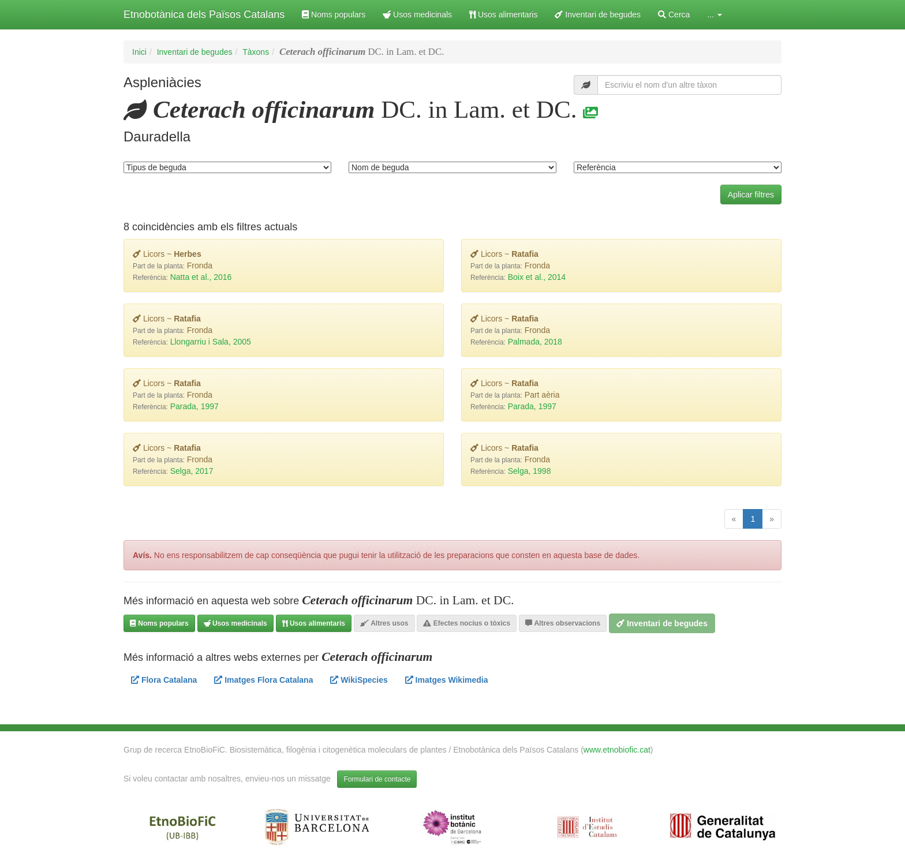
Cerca (674, 14)
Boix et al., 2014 (537, 277)
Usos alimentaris (503, 14)
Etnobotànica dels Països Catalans (204, 14)
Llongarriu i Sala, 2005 (210, 341)
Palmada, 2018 (535, 341)
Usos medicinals (417, 14)
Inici (139, 52)
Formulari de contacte (376, 779)
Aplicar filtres (751, 194)
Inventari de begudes (598, 14)
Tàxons (255, 52)
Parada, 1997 (194, 406)
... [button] (714, 14)
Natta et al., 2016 (201, 277)
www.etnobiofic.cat (617, 749)
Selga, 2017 (192, 471)
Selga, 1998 (529, 471)
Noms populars (333, 14)
